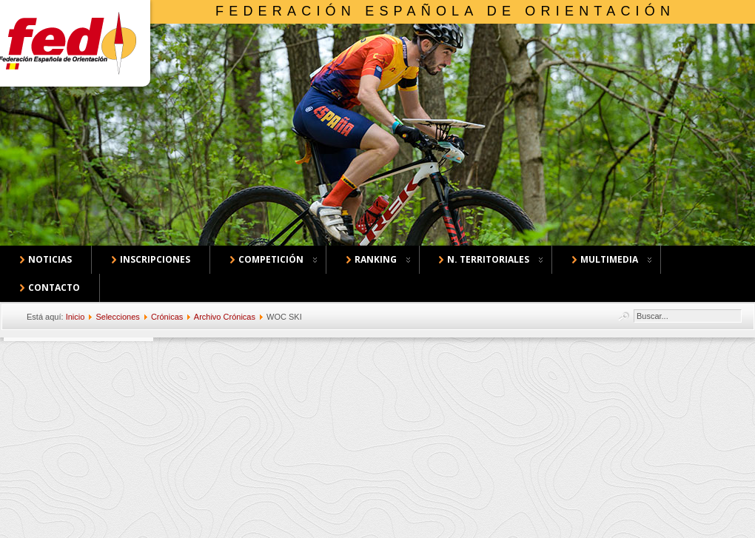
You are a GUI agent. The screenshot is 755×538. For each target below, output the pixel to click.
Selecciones (117, 316)
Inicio (75, 316)
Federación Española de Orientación (445, 11)
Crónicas (167, 316)
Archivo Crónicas (224, 316)
